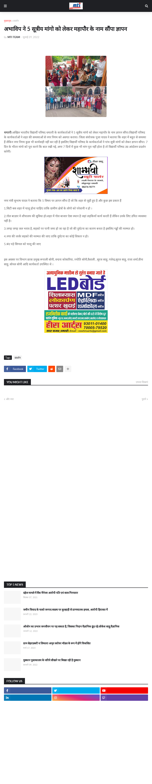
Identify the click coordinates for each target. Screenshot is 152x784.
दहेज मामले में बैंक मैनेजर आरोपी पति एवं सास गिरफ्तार (50, 592)
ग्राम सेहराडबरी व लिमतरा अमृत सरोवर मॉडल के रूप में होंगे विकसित (56, 643)
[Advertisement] (76, 547)
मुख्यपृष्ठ (7, 20)
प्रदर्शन (16, 20)
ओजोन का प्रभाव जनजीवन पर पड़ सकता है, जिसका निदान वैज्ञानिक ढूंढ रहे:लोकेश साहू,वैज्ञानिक (71, 626)
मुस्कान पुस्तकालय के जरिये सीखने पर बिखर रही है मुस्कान (52, 660)
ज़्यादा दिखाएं (142, 382)
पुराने (144, 399)
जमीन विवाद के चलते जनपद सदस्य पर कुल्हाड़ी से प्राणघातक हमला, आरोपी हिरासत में (65, 609)
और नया (10, 399)
